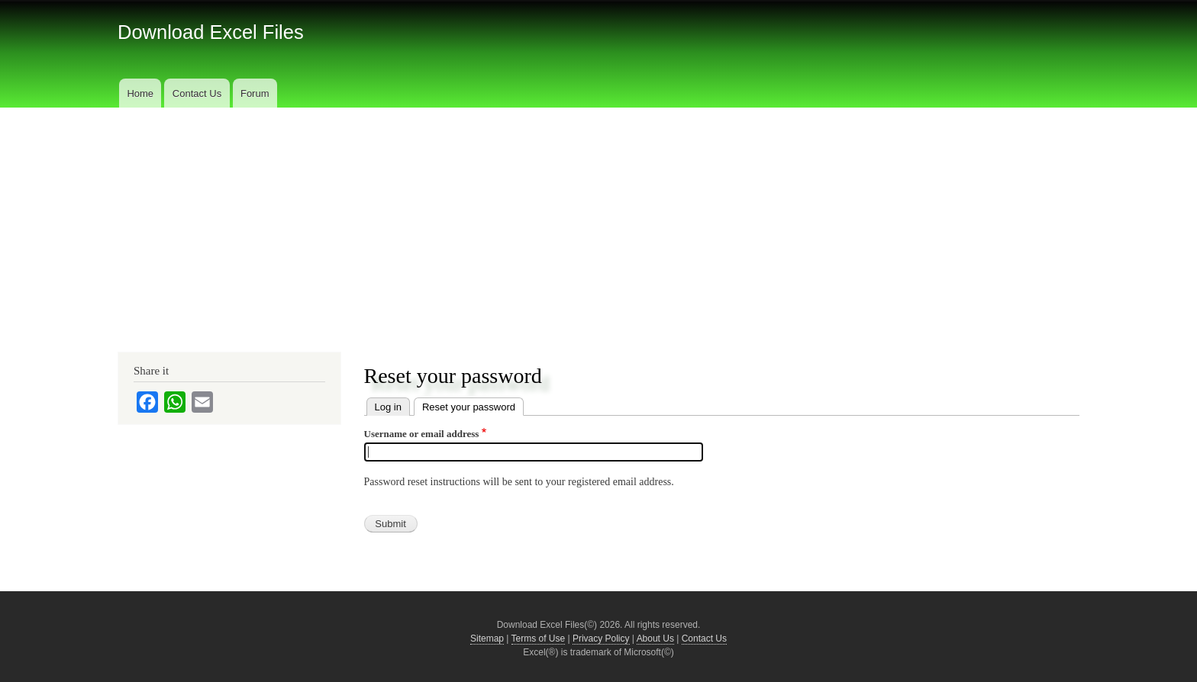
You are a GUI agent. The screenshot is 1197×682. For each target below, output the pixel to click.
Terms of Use (538, 638)
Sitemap (487, 638)
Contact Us (197, 93)
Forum (254, 93)
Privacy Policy (601, 638)
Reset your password (468, 407)
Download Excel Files (211, 32)
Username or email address (421, 433)
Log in (388, 407)
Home (140, 93)
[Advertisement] (598, 222)
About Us (655, 638)
